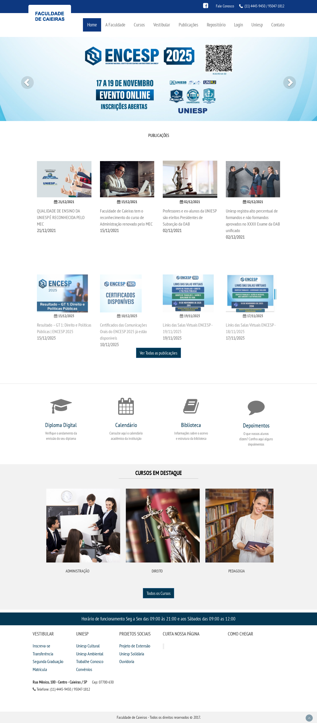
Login (238, 24)
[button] (23, 79)
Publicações (188, 24)
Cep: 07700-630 (103, 682)
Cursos (139, 24)
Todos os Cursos (158, 593)
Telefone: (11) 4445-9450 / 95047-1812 (61, 689)
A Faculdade (115, 24)
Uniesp (257, 24)
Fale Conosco (225, 6)
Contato (277, 24)
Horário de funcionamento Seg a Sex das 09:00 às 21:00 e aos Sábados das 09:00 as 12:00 (158, 618)
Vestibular (161, 24)
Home (92, 24)
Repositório (216, 24)
